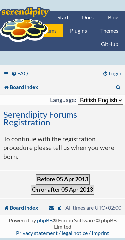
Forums (48, 30)
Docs (88, 17)
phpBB (45, 220)
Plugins (78, 30)
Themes (109, 30)
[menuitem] (19, 73)
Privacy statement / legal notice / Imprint (62, 233)
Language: (63, 99)
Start (63, 17)
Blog (113, 17)
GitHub (109, 44)
